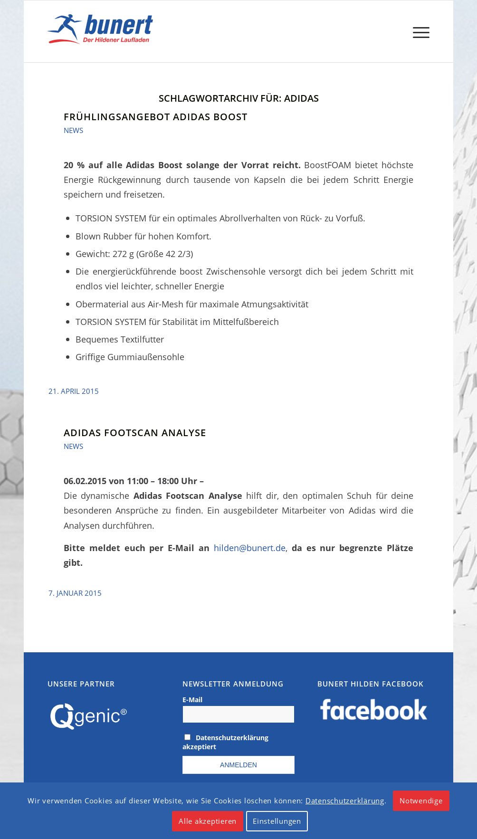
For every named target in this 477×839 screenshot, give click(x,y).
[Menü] (418, 31)
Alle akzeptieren (208, 821)
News (73, 130)
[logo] (102, 31)
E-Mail (192, 699)
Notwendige (421, 800)
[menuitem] (418, 31)
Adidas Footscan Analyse (135, 432)
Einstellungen (277, 821)
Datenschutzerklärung (344, 800)
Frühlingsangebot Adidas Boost (156, 116)
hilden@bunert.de (250, 547)
